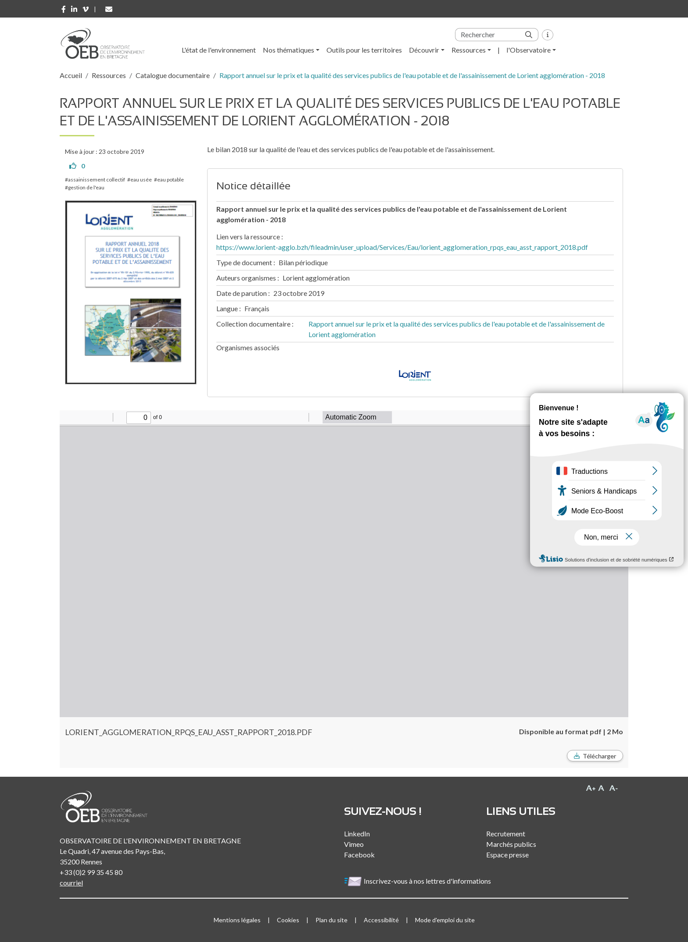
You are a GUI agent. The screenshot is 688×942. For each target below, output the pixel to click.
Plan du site (331, 920)
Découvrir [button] (424, 50)
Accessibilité (381, 920)
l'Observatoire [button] (528, 50)
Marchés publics (511, 844)
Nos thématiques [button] (288, 50)
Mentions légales (237, 920)
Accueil (71, 75)
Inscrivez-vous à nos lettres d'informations (418, 881)
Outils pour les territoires (364, 50)
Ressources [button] (469, 50)
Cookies (288, 920)
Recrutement (505, 833)
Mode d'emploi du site (445, 920)
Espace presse (507, 854)
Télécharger (599, 756)
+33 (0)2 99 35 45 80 (91, 872)
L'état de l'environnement (219, 50)
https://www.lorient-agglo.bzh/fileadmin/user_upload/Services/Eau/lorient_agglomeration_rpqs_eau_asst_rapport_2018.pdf (402, 247)
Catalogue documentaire (173, 75)
